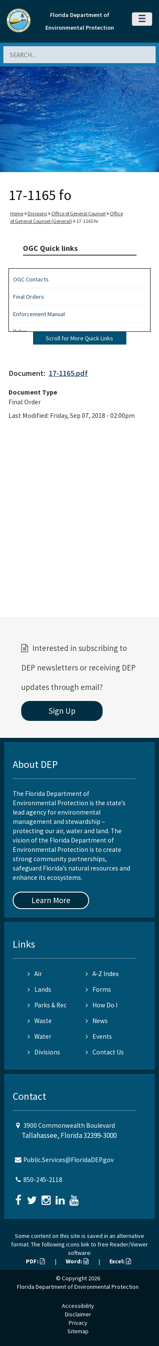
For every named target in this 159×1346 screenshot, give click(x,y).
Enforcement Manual (39, 314)
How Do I (101, 1005)
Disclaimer (78, 1314)
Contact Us (105, 1052)
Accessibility (78, 1306)
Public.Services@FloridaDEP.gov (68, 1160)
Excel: (120, 1261)
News (97, 1021)
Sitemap (78, 1331)
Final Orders (28, 296)
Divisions (37, 213)
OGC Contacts (31, 279)
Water (39, 1036)
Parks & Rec (47, 1005)
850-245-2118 (42, 1180)
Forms (98, 989)
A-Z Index (102, 974)
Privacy (78, 1323)
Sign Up (62, 711)
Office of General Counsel (78, 213)
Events (99, 1036)
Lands (39, 989)
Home (16, 213)
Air (35, 974)
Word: (77, 1261)
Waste (40, 1021)
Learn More (50, 900)
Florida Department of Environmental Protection (78, 1286)
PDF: (35, 1261)
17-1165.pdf (68, 373)
